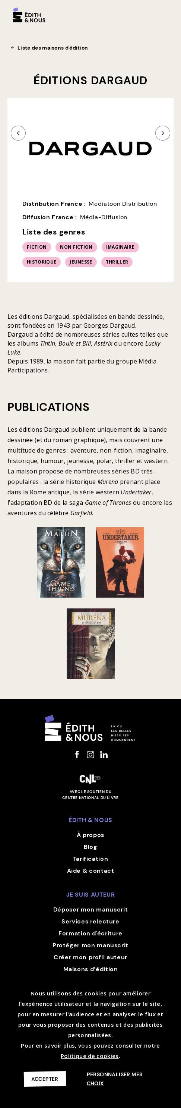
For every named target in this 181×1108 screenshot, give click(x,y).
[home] (29, 14)
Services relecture (90, 921)
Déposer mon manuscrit (90, 909)
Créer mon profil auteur (90, 957)
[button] (167, 11)
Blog (90, 847)
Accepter (44, 1078)
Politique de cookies (89, 1056)
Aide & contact (90, 871)
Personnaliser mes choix (115, 1079)
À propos (90, 835)
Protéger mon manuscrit (90, 945)
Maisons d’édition (90, 969)
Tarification (90, 859)
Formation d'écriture (90, 933)
